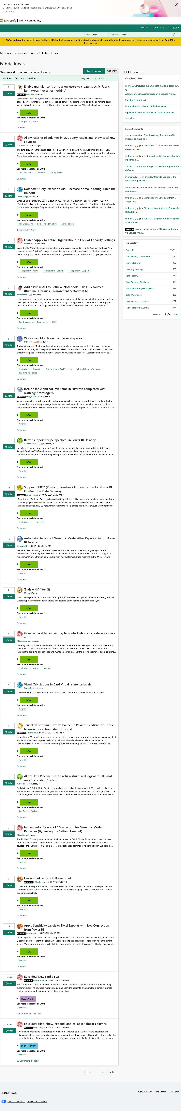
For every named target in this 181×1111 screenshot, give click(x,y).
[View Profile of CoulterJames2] (30, 443)
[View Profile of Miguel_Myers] (39, 980)
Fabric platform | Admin (28, 121)
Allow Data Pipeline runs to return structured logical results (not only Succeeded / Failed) (68, 778)
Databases (41, 172)
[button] (94, 71)
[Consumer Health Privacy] (37, 1101)
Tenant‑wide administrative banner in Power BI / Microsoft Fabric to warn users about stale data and (69, 727)
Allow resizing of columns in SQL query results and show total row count (69, 139)
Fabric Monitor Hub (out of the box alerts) (146, 106)
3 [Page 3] (96, 1072)
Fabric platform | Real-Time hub (59, 369)
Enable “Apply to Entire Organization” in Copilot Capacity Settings (69, 240)
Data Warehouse (26, 172)
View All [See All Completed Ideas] (130, 118)
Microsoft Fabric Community (19, 53)
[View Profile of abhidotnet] (22, 294)
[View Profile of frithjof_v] (28, 342)
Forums (48, 20)
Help (165, 27)
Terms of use (160, 1091)
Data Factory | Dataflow (47, 223)
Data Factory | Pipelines (28, 811)
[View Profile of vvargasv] (30, 94)
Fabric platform (56, 172)
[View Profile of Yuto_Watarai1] (32, 396)
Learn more (8, 11)
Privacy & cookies (144, 1091)
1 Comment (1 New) (26, 229)
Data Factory (131, 275)
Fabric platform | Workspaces (88, 369)
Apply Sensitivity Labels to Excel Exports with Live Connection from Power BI (66, 927)
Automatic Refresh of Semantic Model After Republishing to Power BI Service (70, 540)
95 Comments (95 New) (28, 1060)
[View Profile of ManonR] (28, 593)
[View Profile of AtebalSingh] (22, 835)
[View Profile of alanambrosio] (30, 243)
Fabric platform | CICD (46, 322)
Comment (21, 127)
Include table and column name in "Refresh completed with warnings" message (65, 390)
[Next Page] (118, 1070)
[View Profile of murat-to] (21, 783)
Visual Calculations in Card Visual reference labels (57, 684)
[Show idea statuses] (107, 78)
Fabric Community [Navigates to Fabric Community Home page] (30, 20)
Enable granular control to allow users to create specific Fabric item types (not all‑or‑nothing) (67, 88)
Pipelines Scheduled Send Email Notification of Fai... (150, 112)
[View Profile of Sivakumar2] (22, 546)
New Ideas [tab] (32, 78)
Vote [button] (9, 93)
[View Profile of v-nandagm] (31, 933)
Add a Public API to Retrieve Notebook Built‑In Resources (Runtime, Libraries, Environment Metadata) (63, 289)
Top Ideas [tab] (20, 78)
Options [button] (111, 70)
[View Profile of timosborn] (130, 187)
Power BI (22, 423)
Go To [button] (174, 27)
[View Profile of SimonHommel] (132, 135)
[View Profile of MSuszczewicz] (23, 641)
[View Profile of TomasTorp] (29, 688)
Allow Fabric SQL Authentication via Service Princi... (150, 93)
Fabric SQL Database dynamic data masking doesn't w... (152, 85)
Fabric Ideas (50, 53)
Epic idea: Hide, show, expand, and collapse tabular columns (65, 1023)
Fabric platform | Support (78, 270)
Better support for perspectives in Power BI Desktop (60, 440)
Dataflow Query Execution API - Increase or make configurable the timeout (70, 190)
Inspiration (60, 20)
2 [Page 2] (90, 1072)
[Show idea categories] (88, 78)
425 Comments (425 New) (29, 1013)
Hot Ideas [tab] (7, 78)
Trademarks (175, 1091)
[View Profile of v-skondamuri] (32, 732)
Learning (109, 20)
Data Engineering (26, 223)
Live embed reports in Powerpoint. (48, 878)
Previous (157, 314)
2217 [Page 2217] (112, 1072)
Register (144, 27)
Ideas (72, 20)
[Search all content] (143, 34)
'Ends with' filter (35, 589)
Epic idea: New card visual (42, 976)
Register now (90, 43)
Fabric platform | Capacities (30, 369)
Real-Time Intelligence (28, 372)
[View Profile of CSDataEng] (22, 196)
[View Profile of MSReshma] (38, 882)
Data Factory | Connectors (138, 256)
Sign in (155, 27)
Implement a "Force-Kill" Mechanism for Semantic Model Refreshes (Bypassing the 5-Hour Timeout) (63, 829)
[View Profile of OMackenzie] (22, 145)
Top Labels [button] (130, 242)
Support (121, 20)
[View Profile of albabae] (129, 166)
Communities (85, 20)
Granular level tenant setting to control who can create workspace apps (69, 635)
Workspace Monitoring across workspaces (53, 338)
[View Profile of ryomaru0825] (132, 176)
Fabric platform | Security (53, 270)
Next (176, 314)
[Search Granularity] (96, 34)
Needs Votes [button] (28, 998)
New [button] (28, 112)
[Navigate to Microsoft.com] (8, 20)
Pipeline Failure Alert (135, 100)
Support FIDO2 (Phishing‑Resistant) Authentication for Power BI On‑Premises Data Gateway (68, 489)
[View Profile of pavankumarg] (32, 495)
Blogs (98, 20)
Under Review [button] (28, 1045)
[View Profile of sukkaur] (138, 229)
